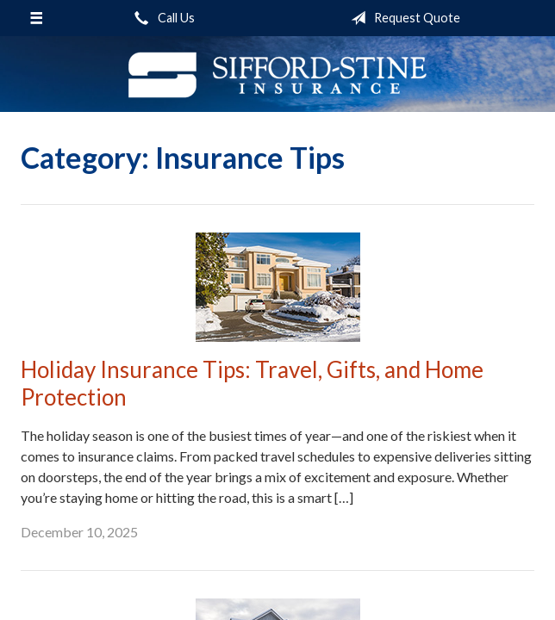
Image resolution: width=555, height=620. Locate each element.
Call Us (161, 18)
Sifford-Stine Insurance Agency (277, 74)
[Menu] (36, 18)
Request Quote (402, 18)
